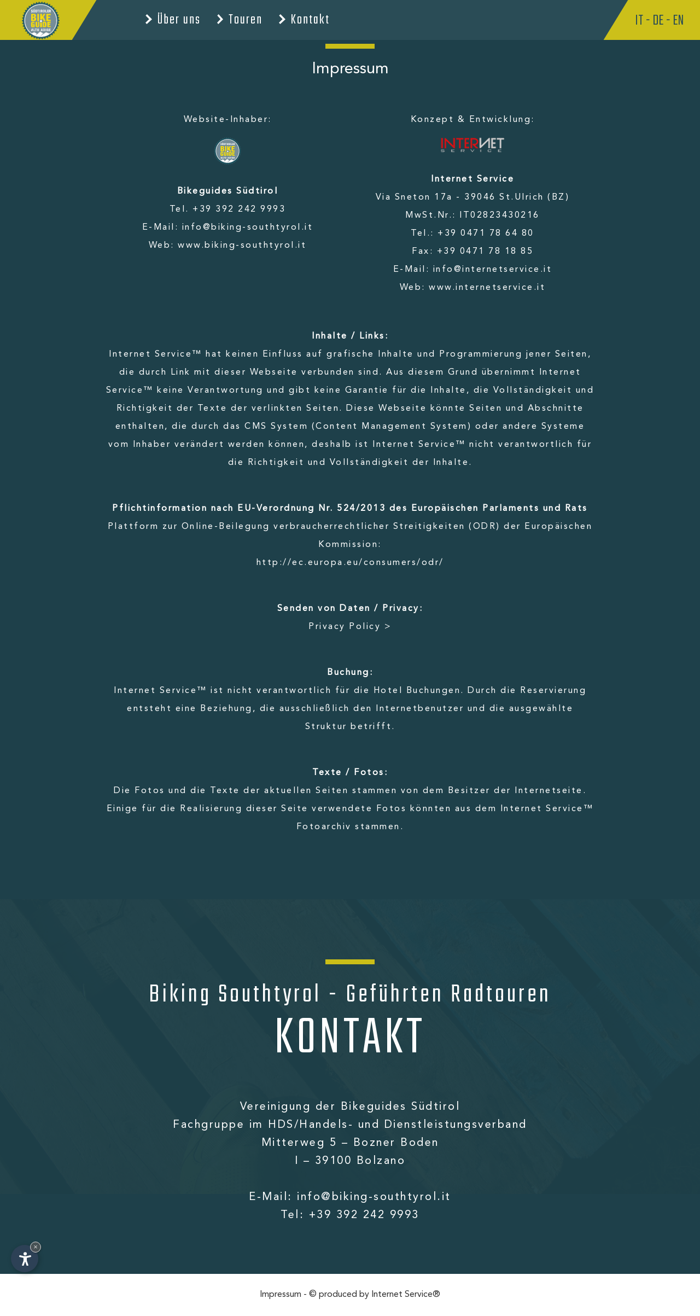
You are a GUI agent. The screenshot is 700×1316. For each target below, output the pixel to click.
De (657, 21)
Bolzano (381, 1161)
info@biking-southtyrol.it (247, 227)
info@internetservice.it (492, 269)
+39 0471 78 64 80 (486, 233)
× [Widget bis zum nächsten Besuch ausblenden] (35, 1247)
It (639, 21)
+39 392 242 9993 (238, 209)
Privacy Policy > (350, 626)
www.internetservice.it (487, 287)
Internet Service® (405, 1294)
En (678, 21)
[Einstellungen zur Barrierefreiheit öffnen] (24, 1258)
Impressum (280, 1294)
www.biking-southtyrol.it (242, 245)
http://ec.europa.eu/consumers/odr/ (350, 562)
